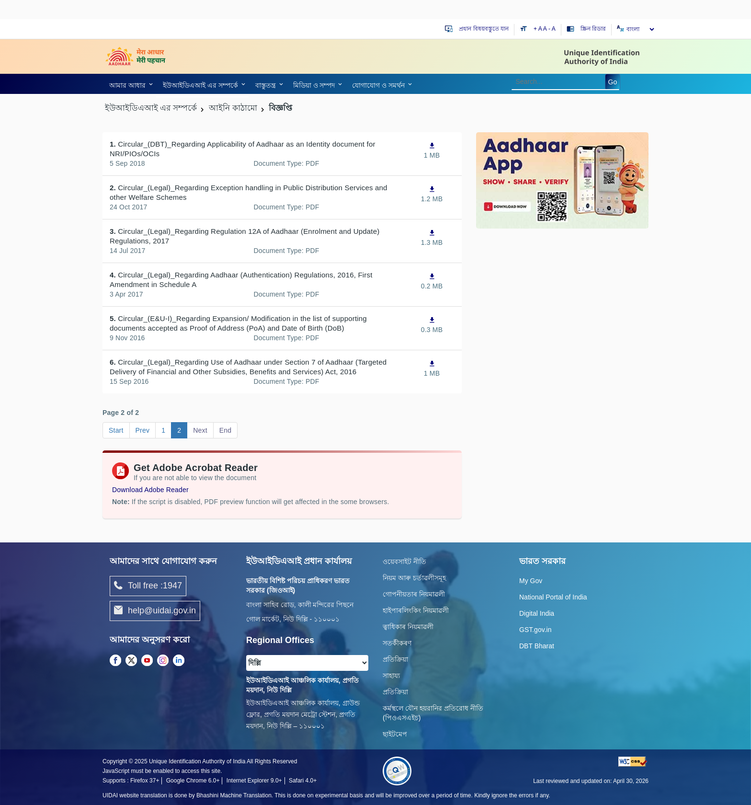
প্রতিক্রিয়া (395, 659)
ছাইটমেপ (395, 734)
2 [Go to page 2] (179, 430)
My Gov (530, 581)
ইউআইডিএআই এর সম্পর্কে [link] (200, 85)
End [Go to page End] (225, 430)
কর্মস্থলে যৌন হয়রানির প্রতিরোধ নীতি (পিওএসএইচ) (433, 713)
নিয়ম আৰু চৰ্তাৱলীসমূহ (414, 578)
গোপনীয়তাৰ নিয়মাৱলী (414, 594)
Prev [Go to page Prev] (143, 430)
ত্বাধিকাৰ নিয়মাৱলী (408, 627)
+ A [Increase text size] (538, 28)
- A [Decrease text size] (552, 28)
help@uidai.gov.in (155, 611)
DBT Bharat (536, 646)
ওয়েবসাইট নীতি (404, 561)
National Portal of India (553, 597)
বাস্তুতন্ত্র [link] (265, 85)
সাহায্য (391, 675)
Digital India (536, 613)
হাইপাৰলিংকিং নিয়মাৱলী (416, 610)
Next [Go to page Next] (200, 430)
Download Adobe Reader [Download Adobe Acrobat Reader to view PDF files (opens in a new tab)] (150, 490)
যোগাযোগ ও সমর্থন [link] (378, 85)
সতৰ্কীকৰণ (397, 643)
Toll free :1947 (148, 586)
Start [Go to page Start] (116, 430)
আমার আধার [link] (127, 85)
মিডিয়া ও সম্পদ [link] (314, 85)
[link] (129, 85)
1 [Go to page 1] (163, 430)
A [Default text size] (545, 28)
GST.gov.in (535, 629)
